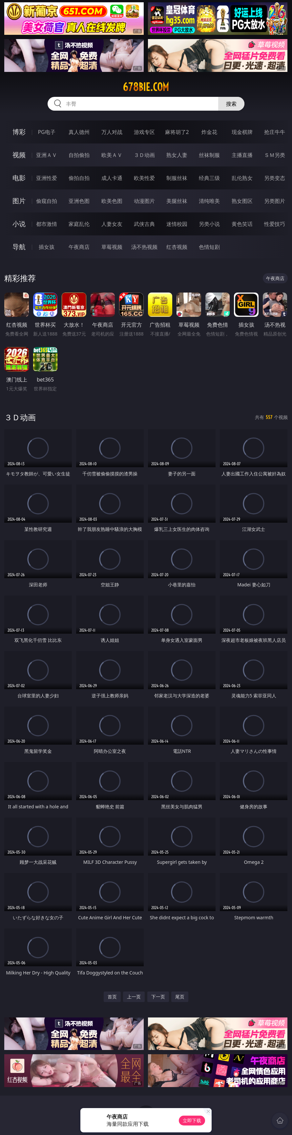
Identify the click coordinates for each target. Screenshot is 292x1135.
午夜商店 (79, 247)
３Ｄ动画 (144, 155)
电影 (19, 177)
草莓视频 (111, 247)
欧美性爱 (144, 178)
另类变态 (274, 178)
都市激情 (46, 224)
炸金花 (209, 132)
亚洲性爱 (46, 178)
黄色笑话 (242, 224)
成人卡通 (111, 178)
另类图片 (274, 201)
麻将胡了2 (177, 132)
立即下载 (192, 1120)
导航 (19, 246)
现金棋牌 (242, 132)
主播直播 (242, 155)
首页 (112, 996)
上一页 (134, 996)
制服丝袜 (176, 178)
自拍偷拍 (79, 155)
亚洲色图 (79, 201)
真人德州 (79, 132)
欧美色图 (111, 201)
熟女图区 (242, 201)
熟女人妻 (176, 155)
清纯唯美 (209, 201)
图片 (19, 200)
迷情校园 (176, 224)
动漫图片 (144, 201)
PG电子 (46, 132)
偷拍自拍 (79, 178)
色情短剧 (209, 247)
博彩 (19, 131)
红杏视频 (176, 247)
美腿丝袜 (176, 201)
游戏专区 (144, 132)
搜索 (231, 103)
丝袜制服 (209, 155)
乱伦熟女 (242, 178)
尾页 (179, 996)
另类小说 (209, 224)
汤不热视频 (144, 247)
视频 (19, 154)
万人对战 (111, 132)
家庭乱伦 (79, 224)
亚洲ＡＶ (46, 155)
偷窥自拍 (46, 201)
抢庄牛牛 (274, 132)
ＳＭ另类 (274, 155)
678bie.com (146, 87)
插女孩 (46, 247)
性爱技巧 (274, 224)
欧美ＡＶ (111, 155)
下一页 (158, 996)
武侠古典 (144, 224)
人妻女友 (111, 224)
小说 (19, 223)
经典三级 (209, 178)
